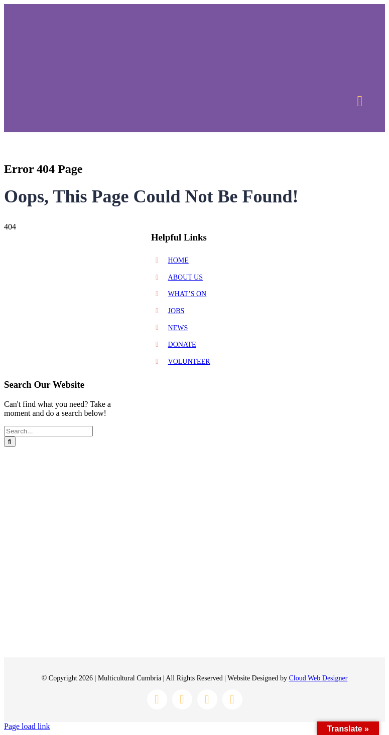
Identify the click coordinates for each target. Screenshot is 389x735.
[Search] (10, 441)
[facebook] (157, 699)
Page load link (27, 726)
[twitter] (207, 699)
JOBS (176, 311)
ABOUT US (185, 277)
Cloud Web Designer (318, 678)
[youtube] (232, 699)
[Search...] (48, 431)
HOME (178, 260)
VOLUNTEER (189, 361)
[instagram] (182, 699)
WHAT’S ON (187, 294)
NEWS (178, 328)
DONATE (182, 344)
